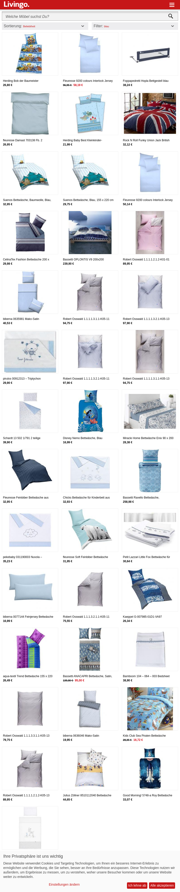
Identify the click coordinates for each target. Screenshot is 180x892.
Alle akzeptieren (162, 885)
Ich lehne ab (137, 885)
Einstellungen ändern (64, 884)
